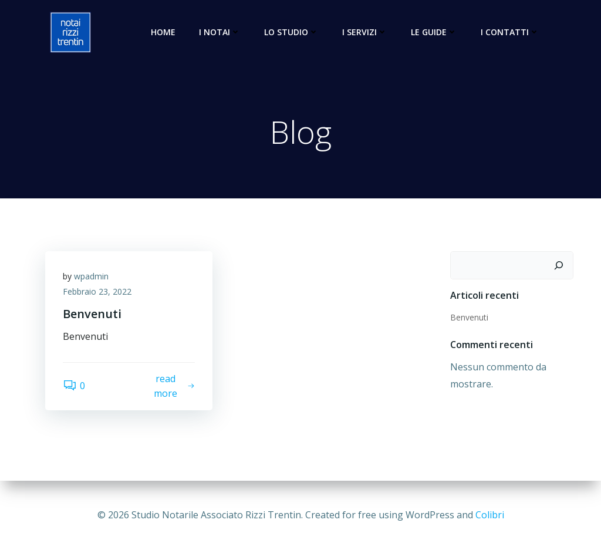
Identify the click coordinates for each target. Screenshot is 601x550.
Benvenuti (469, 317)
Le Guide (434, 32)
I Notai (220, 32)
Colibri (489, 514)
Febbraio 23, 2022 (97, 291)
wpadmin (91, 276)
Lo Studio (291, 32)
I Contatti (510, 32)
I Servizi (364, 32)
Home (163, 32)
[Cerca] (559, 265)
